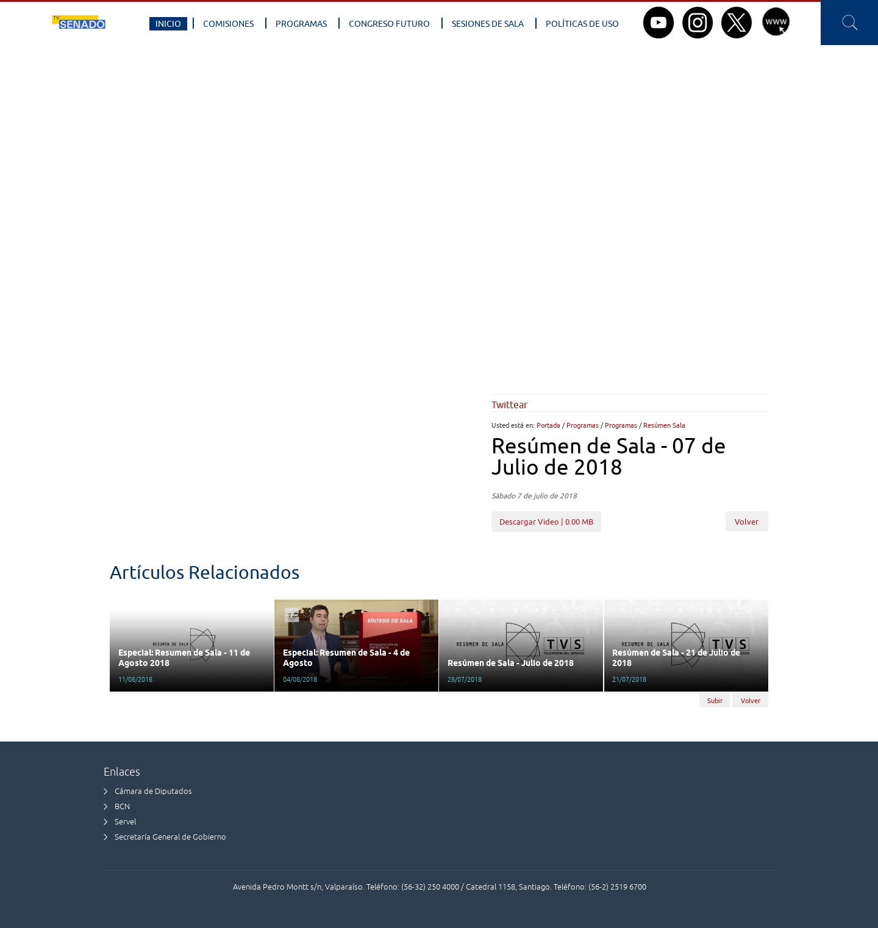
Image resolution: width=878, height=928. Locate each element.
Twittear (509, 404)
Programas (301, 24)
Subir (715, 700)
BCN (122, 806)
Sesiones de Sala (488, 24)
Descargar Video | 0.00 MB (546, 521)
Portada (548, 425)
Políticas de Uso (582, 24)
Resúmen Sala (664, 425)
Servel (125, 821)
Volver (746, 521)
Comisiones (228, 24)
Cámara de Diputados (153, 791)
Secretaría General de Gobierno (170, 836)
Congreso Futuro (389, 24)
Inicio (168, 24)
